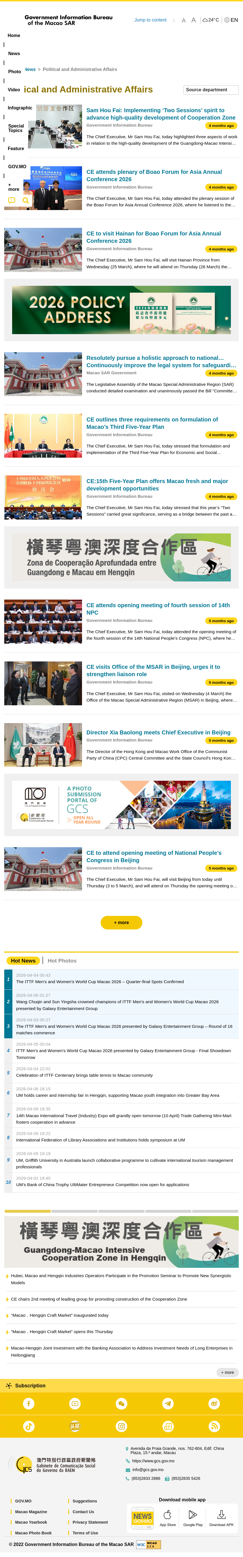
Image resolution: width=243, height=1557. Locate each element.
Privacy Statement (90, 1526)
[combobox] (211, 94)
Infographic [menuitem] (114, 35)
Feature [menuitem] (187, 35)
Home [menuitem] (14, 35)
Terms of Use (85, 1537)
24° (213, 20)
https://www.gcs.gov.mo (153, 1465)
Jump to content (150, 20)
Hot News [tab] (23, 965)
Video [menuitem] (84, 35)
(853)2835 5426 (186, 1483)
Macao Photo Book (33, 1537)
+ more (227, 1377)
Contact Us (83, 1516)
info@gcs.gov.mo (148, 1474)
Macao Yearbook (31, 1526)
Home (10, 74)
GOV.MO (23, 1505)
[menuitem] (36, 35)
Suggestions (85, 1505)
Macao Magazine (31, 1516)
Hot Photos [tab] (62, 965)
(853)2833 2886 (146, 1483)
